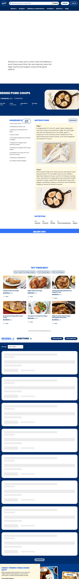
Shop (66, 9)
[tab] (8, 338)
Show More (39, 559)
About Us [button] (59, 9)
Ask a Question (71, 338)
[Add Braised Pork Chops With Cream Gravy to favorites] (4, 323)
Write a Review (57, 338)
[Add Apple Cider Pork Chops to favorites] (29, 297)
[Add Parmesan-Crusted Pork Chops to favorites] (29, 322)
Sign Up (64, 3)
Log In (74, 3)
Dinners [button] (13, 9)
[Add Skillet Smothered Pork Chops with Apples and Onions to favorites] (53, 323)
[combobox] (30, 3)
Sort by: (4, 347)
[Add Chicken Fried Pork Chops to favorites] (4, 297)
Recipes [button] (21, 9)
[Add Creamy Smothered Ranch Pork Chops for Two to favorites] (53, 298)
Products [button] (50, 9)
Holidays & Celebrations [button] (35, 9)
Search (55, 3)
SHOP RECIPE (26, 121)
